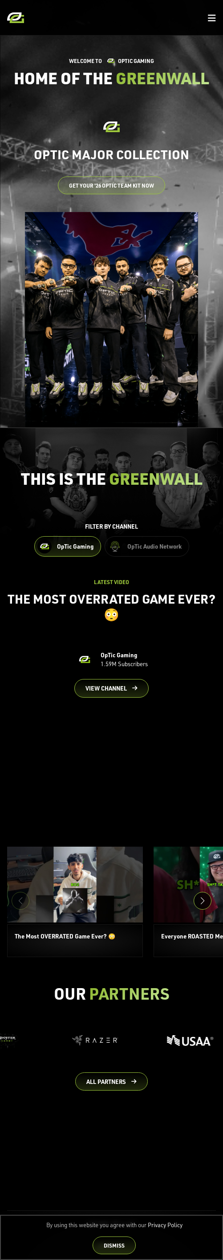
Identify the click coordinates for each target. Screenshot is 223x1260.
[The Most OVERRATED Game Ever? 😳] (75, 902)
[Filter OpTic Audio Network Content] (147, 546)
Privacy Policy (165, 1225)
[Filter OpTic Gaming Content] (67, 546)
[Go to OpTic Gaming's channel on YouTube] (111, 688)
